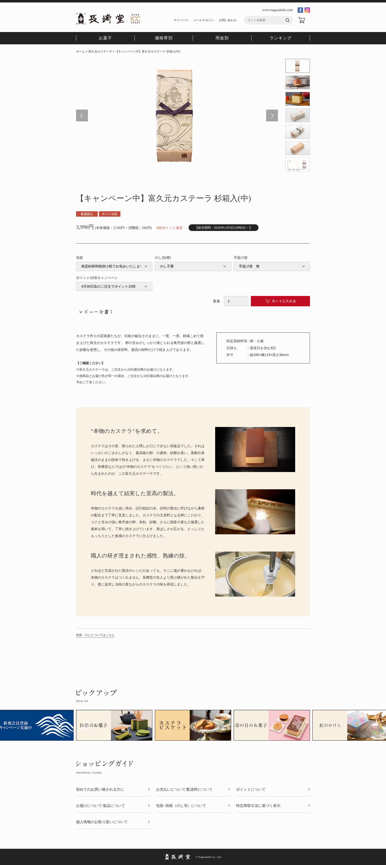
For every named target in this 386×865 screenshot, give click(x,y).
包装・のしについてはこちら (95, 635)
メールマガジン (203, 20)
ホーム (80, 51)
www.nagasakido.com (277, 10)
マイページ (181, 20)
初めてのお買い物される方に (100, 789)
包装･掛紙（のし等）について (181, 806)
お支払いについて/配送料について (184, 789)
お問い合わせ (228, 20)
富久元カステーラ (100, 51)
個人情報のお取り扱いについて (102, 822)
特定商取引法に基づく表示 (258, 806)
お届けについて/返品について (100, 806)
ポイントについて (251, 789)
